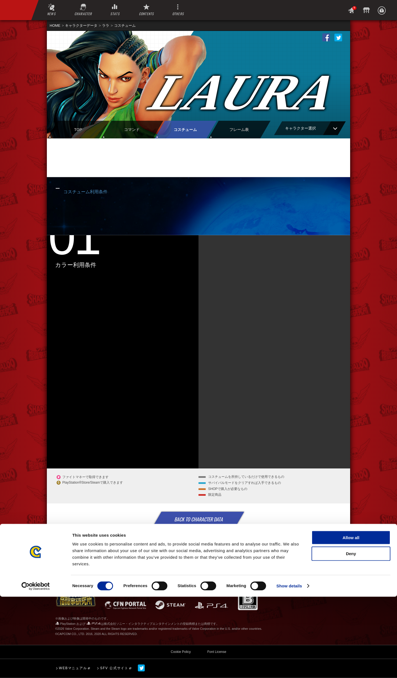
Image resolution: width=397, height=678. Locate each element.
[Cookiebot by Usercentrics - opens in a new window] (36, 667)
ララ (105, 25)
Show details (289, 667)
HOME (55, 25)
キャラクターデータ (81, 25)
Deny (351, 635)
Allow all (351, 618)
